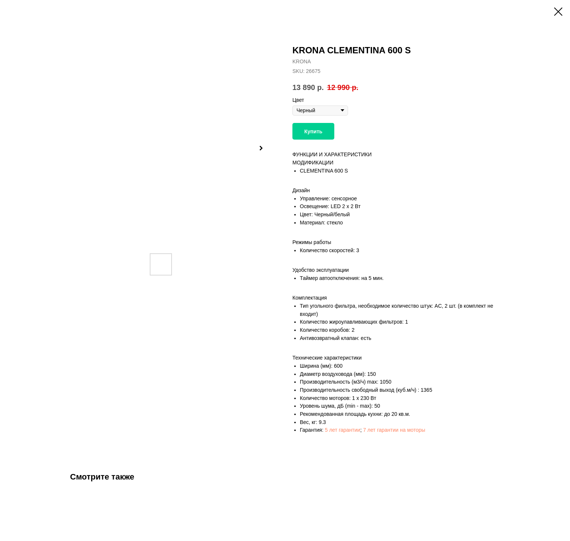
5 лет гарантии (342, 430)
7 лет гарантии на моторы (394, 430)
